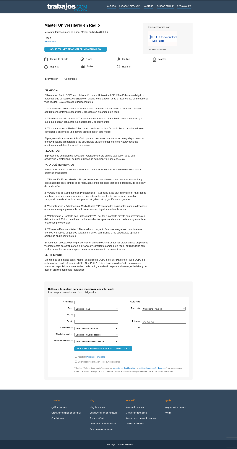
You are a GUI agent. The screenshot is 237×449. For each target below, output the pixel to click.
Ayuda (168, 413)
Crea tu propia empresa (101, 429)
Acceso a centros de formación (141, 418)
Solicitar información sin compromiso (103, 348)
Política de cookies (125, 444)
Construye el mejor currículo (103, 413)
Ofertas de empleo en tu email (66, 413)
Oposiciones (184, 6)
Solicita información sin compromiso (75, 49)
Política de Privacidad (95, 357)
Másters (148, 6)
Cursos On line (165, 6)
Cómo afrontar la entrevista (103, 423)
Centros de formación (136, 413)
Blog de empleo (97, 407)
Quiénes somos (59, 407)
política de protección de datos (152, 368)
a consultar (50, 41)
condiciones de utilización (124, 368)
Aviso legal (111, 444)
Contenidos (70, 79)
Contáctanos (57, 418)
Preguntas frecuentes (175, 407)
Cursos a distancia (129, 6)
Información (51, 79)
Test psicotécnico (98, 418)
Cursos (111, 6)
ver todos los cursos (157, 49)
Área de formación (135, 407)
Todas (87, 66)
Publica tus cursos (135, 423)
